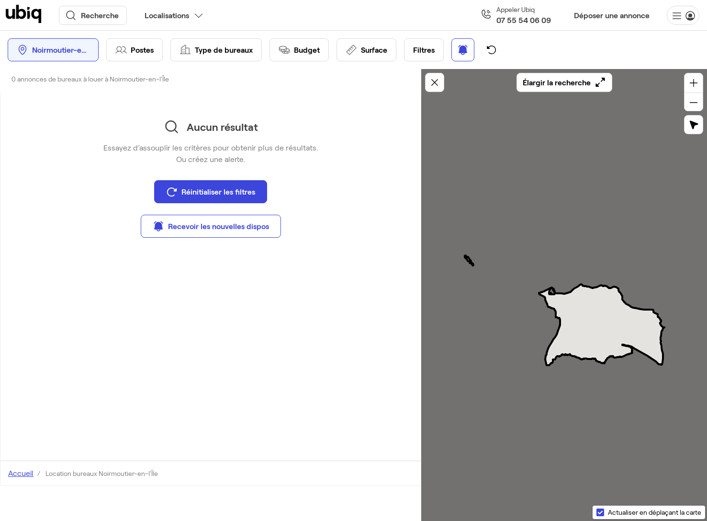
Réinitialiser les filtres (210, 191)
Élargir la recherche (564, 82)
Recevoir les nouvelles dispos (211, 226)
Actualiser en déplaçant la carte (654, 512)
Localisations (167, 15)
